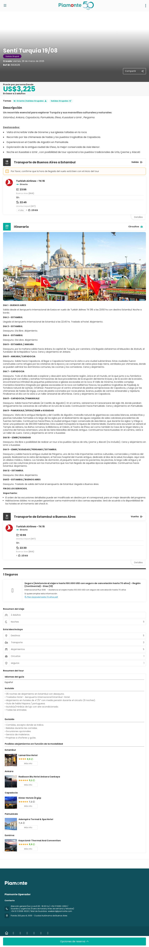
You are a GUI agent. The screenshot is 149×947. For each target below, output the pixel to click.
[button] (8, 266)
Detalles (138, 217)
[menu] (145, 6)
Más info (28, 763)
